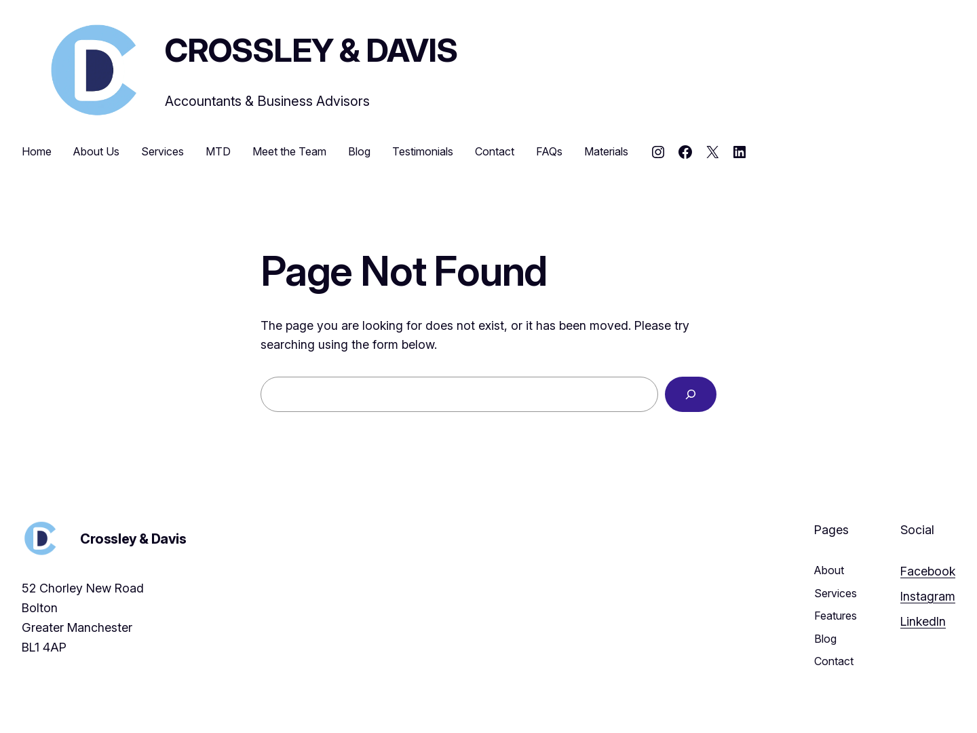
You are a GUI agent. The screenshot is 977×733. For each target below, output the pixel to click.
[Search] (690, 394)
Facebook (927, 571)
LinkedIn (923, 621)
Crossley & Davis (311, 50)
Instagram (927, 596)
